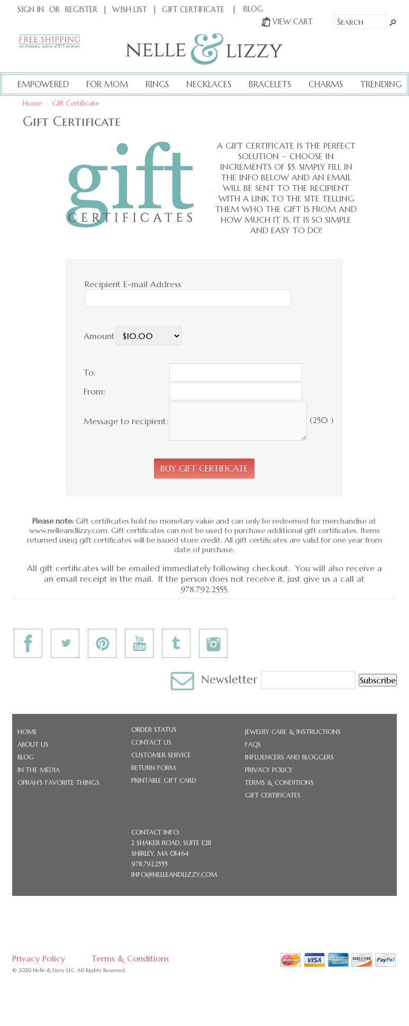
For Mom (107, 84)
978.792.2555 (149, 864)
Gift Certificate (193, 9)
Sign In (30, 9)
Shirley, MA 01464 (160, 853)
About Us (33, 744)
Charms (325, 84)
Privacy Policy (269, 770)
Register (81, 9)
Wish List (129, 9)
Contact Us (151, 742)
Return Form (153, 768)
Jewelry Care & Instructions (293, 732)
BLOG (253, 9)
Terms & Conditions (279, 782)
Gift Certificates (273, 795)
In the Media (38, 770)
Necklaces (208, 84)
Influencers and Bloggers (289, 757)
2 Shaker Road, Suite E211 (171, 843)
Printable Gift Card (163, 780)
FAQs (253, 744)
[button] (204, 469)
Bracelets (270, 84)
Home (32, 103)
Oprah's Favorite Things (58, 782)
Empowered (43, 84)
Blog (25, 757)
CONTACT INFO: (155, 832)
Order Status (154, 730)
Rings (157, 84)
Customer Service (161, 755)
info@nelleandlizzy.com (174, 874)
